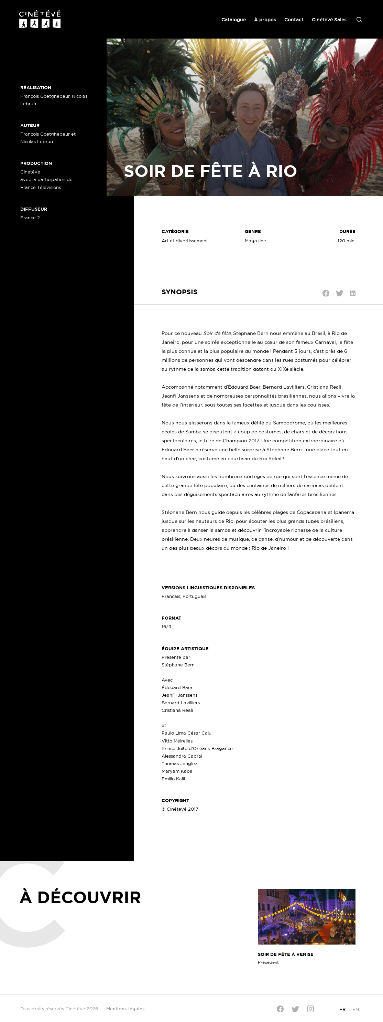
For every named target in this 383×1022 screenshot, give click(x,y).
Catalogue (233, 19)
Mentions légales (125, 1008)
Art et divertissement (185, 240)
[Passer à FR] (342, 1009)
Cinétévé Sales (329, 19)
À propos (265, 19)
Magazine (255, 240)
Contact (294, 19)
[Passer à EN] (355, 1009)
